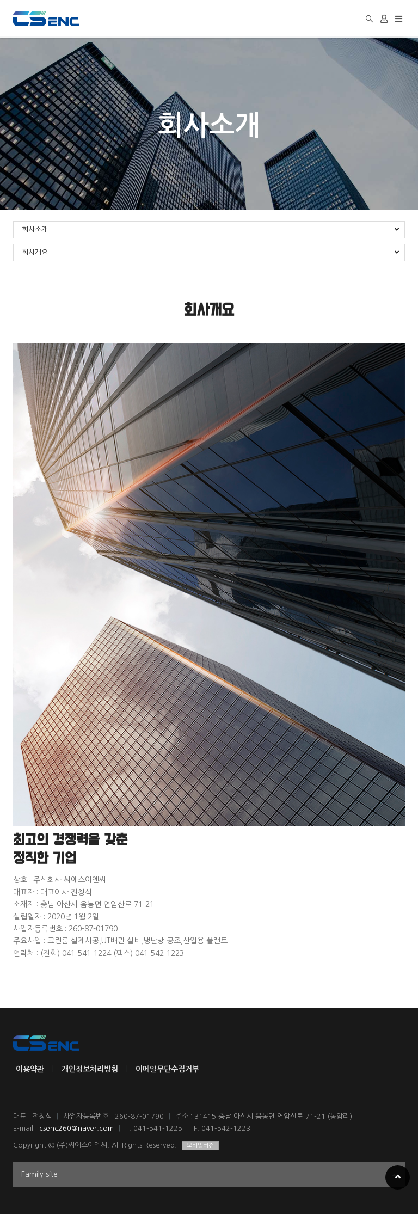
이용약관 (30, 1069)
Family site (209, 1175)
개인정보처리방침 (90, 1069)
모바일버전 (200, 1146)
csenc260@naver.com (76, 1128)
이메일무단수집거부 (167, 1069)
